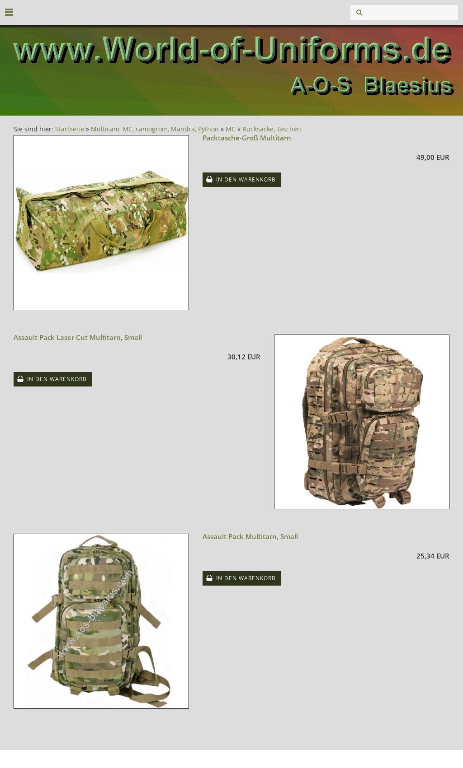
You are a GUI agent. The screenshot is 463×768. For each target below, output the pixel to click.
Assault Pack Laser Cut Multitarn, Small (78, 337)
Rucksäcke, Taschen (271, 129)
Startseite (69, 129)
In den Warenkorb (246, 179)
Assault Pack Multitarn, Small (250, 536)
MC (231, 129)
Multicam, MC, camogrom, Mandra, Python (155, 129)
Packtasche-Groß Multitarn (247, 137)
